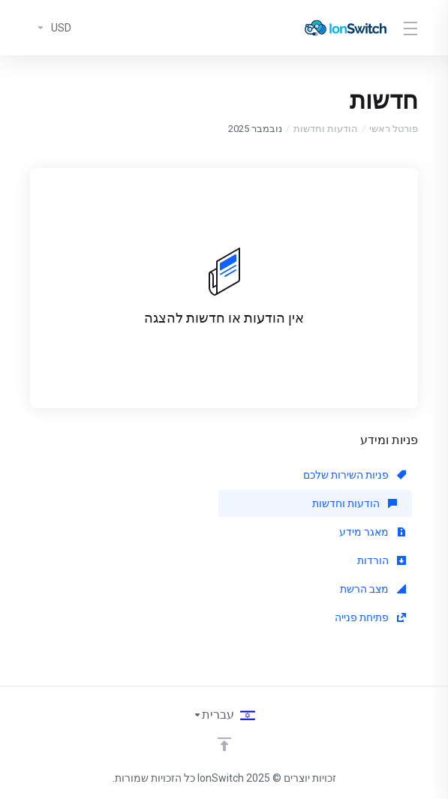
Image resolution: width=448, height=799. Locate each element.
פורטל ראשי (393, 128)
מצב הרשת (373, 589)
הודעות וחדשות (325, 128)
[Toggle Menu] (412, 28)
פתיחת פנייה (370, 617)
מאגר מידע (372, 532)
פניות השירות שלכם (354, 475)
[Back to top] (224, 744)
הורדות (381, 560)
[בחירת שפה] (224, 714)
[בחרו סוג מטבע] (50, 27)
